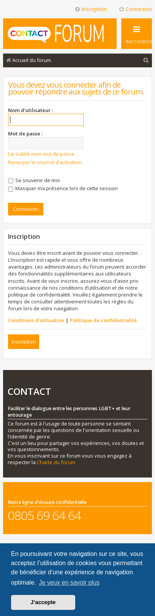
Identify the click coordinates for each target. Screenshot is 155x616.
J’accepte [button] (43, 602)
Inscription (24, 341)
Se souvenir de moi (34, 180)
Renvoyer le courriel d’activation (45, 162)
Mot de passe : (25, 133)
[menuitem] (146, 60)
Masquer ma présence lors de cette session (63, 188)
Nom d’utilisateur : (30, 110)
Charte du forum (56, 462)
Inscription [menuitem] (90, 9)
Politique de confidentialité (103, 320)
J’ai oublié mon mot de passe (41, 153)
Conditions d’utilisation (36, 320)
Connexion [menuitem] (135, 9)
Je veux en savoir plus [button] (69, 582)
